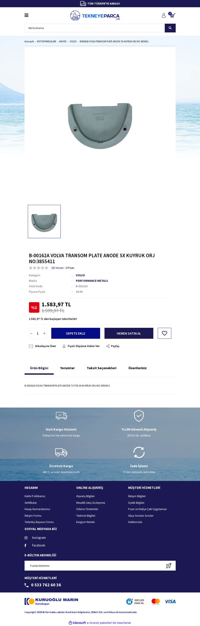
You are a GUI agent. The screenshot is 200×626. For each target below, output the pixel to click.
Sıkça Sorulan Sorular (140, 516)
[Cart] (172, 15)
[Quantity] (38, 333)
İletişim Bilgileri (137, 496)
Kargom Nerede (85, 522)
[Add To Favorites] (164, 333)
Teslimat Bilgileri (85, 516)
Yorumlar (67, 368)
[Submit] (169, 566)
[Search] (100, 28)
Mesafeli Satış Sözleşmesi (90, 503)
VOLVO (80, 275)
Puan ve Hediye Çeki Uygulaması (147, 509)
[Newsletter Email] (100, 566)
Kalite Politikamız (35, 496)
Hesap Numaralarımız (37, 509)
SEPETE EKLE (75, 333)
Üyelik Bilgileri (136, 503)
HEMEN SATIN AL (129, 333)
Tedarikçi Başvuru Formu (39, 522)
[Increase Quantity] (44, 333)
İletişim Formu (33, 516)
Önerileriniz (137, 368)
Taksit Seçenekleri (101, 368)
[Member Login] (164, 15)
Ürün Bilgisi (39, 368)
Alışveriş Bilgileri (85, 496)
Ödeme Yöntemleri (87, 509)
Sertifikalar (31, 503)
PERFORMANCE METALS (92, 281)
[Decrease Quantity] (31, 333)
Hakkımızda (135, 522)
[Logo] (95, 15)
